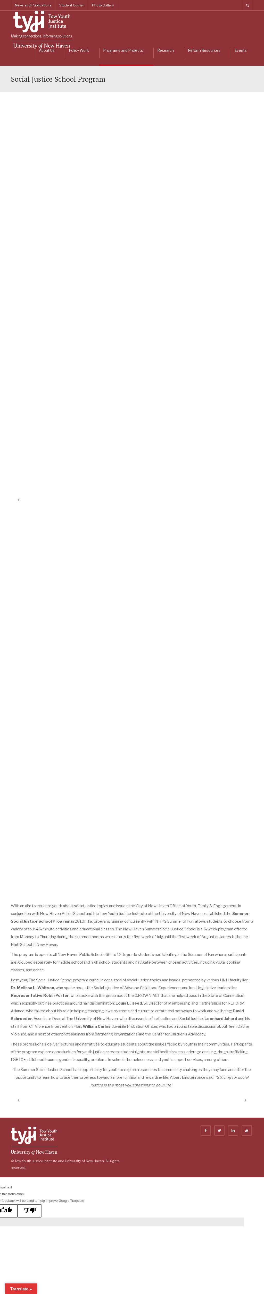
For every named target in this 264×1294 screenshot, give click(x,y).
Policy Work (79, 50)
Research (165, 50)
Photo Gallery (103, 5)
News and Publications (33, 5)
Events (241, 50)
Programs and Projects (123, 50)
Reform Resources (204, 50)
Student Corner (71, 5)
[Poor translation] (30, 1211)
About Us (47, 50)
